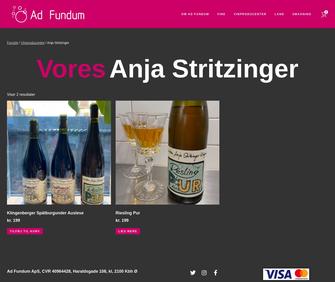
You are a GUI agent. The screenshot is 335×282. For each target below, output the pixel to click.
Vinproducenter (253, 14)
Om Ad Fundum (198, 14)
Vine (225, 14)
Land (283, 14)
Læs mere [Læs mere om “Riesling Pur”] (127, 231)
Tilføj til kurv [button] (25, 231)
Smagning (305, 14)
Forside (12, 43)
